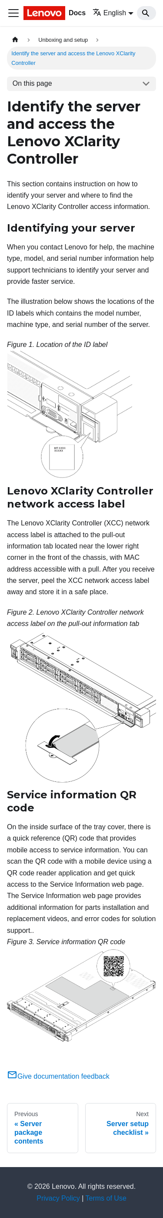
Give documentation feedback (58, 1076)
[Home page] (15, 40)
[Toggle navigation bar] (13, 13)
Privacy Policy (58, 1198)
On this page (32, 83)
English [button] (109, 13)
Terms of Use (106, 1198)
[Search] (146, 13)
